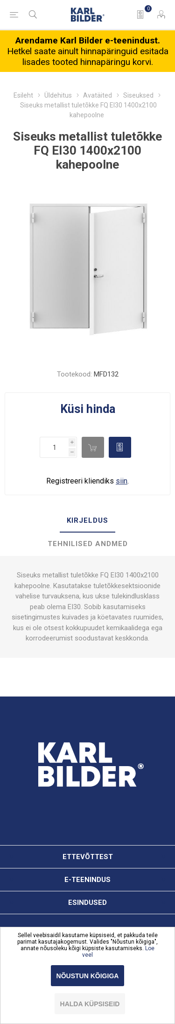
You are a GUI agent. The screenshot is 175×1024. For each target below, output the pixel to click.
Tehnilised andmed (88, 544)
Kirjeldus (87, 520)
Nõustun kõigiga (87, 976)
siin (121, 480)
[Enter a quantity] (54, 447)
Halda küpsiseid (90, 1004)
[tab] (87, 521)
